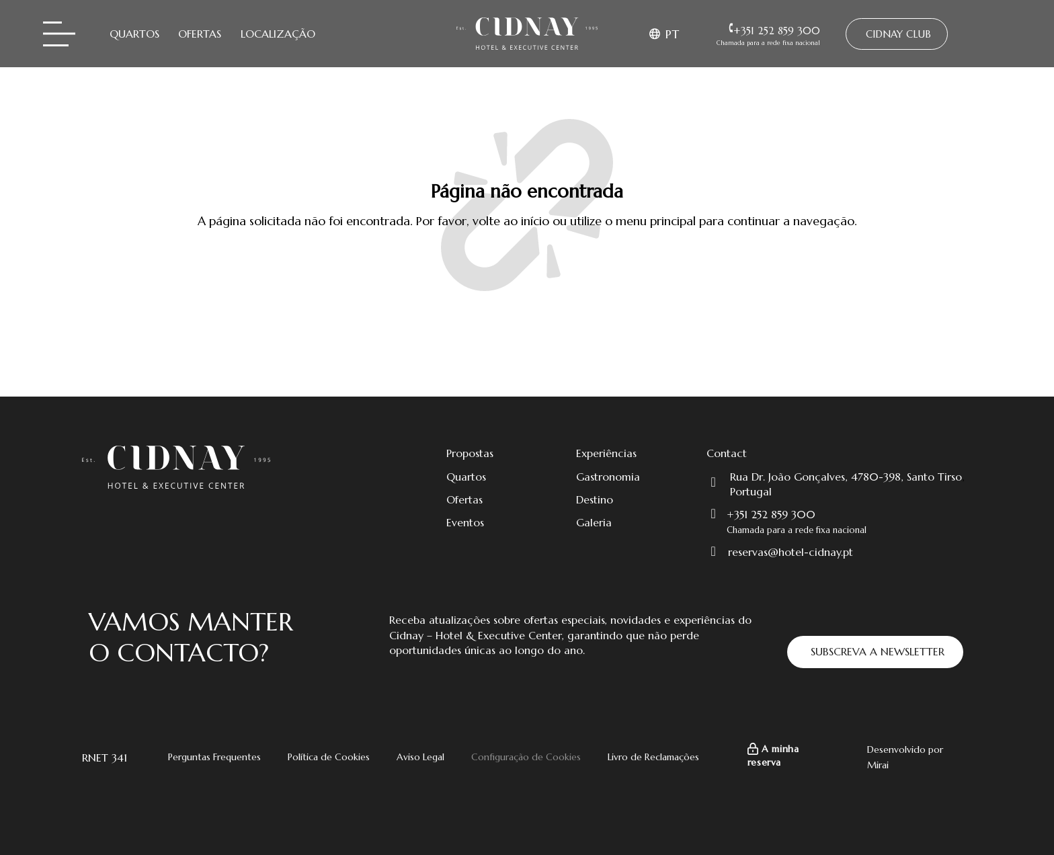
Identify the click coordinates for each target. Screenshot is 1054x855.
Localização (278, 33)
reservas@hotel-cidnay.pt (790, 552)
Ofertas (199, 33)
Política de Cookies (329, 757)
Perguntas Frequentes (214, 757)
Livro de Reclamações (653, 757)
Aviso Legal (420, 757)
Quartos (134, 33)
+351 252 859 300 (771, 514)
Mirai (878, 765)
